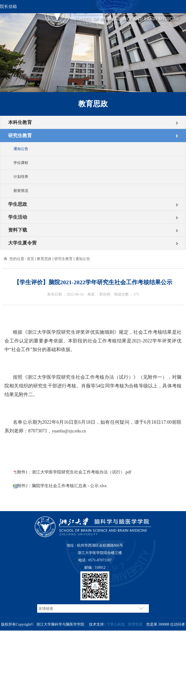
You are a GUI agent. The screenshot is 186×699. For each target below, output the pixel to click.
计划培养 (20, 177)
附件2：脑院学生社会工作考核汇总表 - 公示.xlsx (62, 485)
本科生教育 (20, 122)
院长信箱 (8, 6)
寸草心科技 (115, 624)
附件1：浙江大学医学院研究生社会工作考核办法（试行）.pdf (74, 472)
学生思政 (17, 204)
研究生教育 (20, 135)
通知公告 (20, 149)
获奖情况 (20, 191)
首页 (30, 259)
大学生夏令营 (22, 243)
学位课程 (20, 163)
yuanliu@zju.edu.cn (69, 431)
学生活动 (17, 217)
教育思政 (44, 259)
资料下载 (17, 230)
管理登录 (135, 624)
